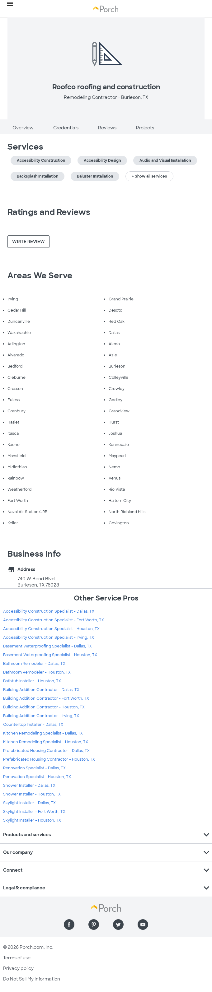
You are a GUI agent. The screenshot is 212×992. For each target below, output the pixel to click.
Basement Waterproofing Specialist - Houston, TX (50, 654)
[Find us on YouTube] (143, 924)
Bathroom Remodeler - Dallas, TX (34, 663)
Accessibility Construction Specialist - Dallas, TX (48, 611)
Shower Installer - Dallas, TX (29, 785)
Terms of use (17, 958)
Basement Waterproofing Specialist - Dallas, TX (47, 646)
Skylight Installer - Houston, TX (32, 820)
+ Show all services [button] (149, 176)
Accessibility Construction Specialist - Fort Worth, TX (53, 620)
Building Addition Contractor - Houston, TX (44, 707)
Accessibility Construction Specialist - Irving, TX (48, 637)
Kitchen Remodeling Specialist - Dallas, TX (43, 733)
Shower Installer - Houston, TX (32, 794)
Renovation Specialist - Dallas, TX (34, 768)
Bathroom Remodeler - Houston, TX (37, 672)
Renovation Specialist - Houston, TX (37, 776)
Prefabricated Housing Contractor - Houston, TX (49, 759)
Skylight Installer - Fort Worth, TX (34, 811)
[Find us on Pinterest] (93, 924)
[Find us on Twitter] (118, 924)
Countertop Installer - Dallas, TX (33, 724)
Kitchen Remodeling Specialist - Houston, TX (45, 741)
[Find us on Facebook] (69, 924)
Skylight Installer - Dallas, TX (29, 802)
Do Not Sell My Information (31, 979)
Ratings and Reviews (48, 212)
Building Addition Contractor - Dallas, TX (41, 689)
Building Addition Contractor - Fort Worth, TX (46, 698)
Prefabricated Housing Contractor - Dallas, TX (46, 750)
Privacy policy (18, 968)
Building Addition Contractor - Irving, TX (41, 715)
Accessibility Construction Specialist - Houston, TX (51, 628)
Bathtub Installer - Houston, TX (32, 681)
